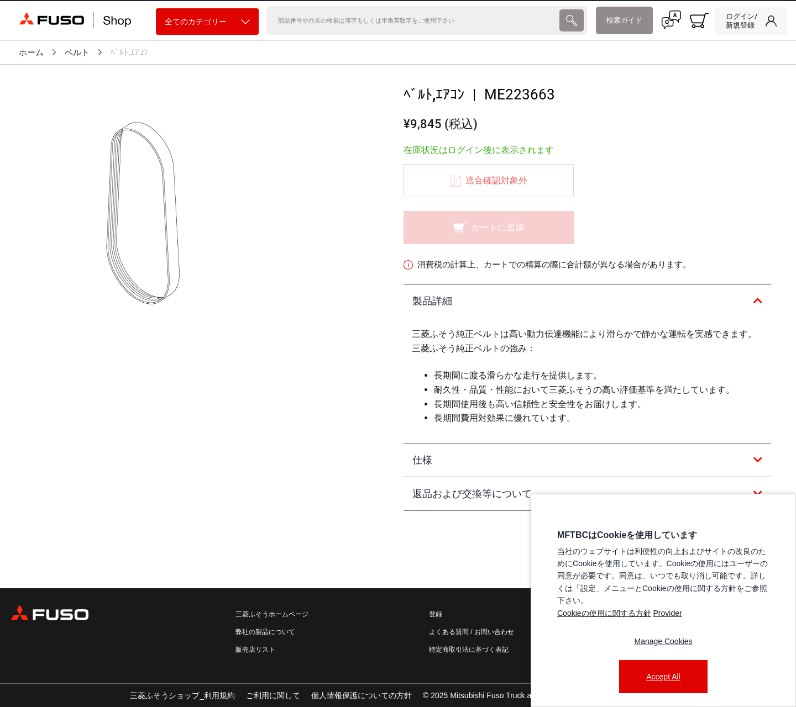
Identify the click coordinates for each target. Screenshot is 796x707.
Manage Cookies (663, 641)
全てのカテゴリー (207, 22)
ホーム (31, 52)
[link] (751, 21)
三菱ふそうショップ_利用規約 (182, 695)
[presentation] (398, 353)
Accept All (663, 676)
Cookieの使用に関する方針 (604, 613)
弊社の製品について (265, 632)
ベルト (77, 52)
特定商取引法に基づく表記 (469, 649)
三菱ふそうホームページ (271, 614)
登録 (435, 614)
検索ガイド (624, 20)
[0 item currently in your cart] (699, 20)
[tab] (587, 301)
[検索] (412, 20)
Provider (667, 613)
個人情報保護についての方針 (361, 695)
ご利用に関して (273, 695)
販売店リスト (255, 649)
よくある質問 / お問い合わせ (471, 632)
